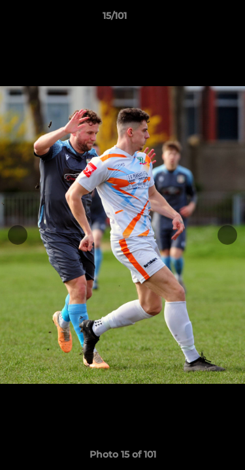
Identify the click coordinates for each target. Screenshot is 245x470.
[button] (198, 19)
